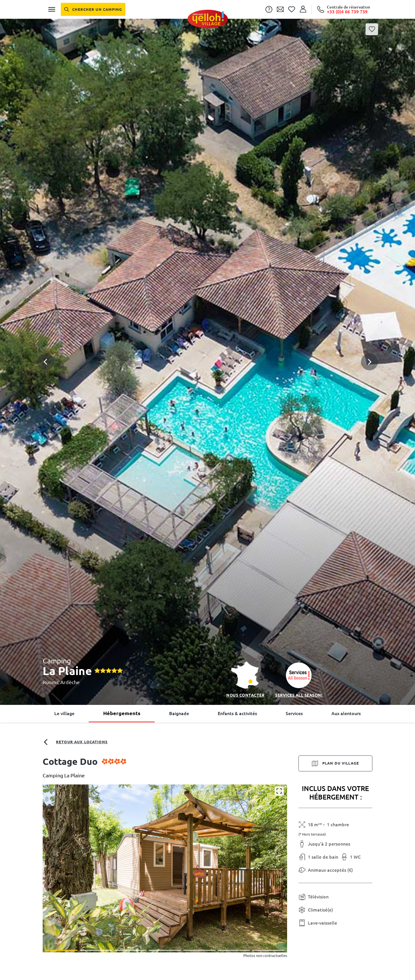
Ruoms (51, 682)
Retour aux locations (75, 742)
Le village (64, 713)
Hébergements (121, 713)
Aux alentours (346, 713)
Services (294, 713)
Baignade (179, 713)
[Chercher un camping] (93, 9)
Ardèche (70, 682)
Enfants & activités (237, 713)
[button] (207, 338)
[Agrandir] (279, 791)
